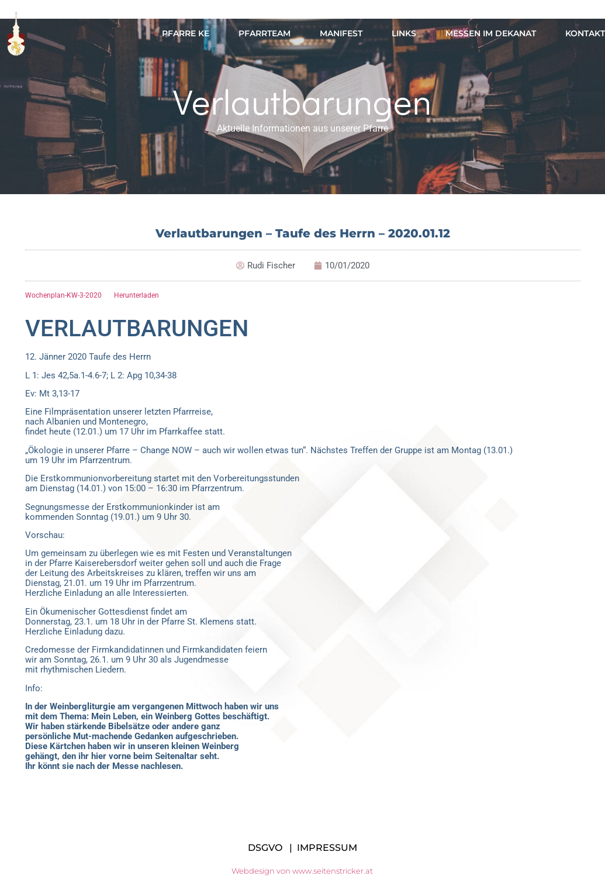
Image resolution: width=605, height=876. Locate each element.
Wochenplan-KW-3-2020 (63, 295)
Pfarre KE (185, 33)
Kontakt (585, 33)
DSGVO (265, 847)
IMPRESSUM (327, 847)
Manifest (341, 33)
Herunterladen (136, 295)
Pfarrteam (264, 33)
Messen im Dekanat (490, 33)
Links (404, 33)
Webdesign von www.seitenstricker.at (302, 870)
